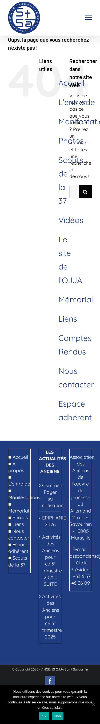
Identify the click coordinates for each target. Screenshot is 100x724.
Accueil (20, 457)
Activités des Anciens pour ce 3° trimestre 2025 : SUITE (50, 560)
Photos (20, 517)
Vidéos (70, 220)
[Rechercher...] (74, 191)
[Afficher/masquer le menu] (88, 18)
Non (57, 716)
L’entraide (19, 484)
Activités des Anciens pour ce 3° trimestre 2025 (50, 616)
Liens (67, 319)
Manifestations (24, 497)
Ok (44, 716)
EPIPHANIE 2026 (50, 521)
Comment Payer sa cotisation (50, 495)
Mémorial (75, 299)
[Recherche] (85, 191)
